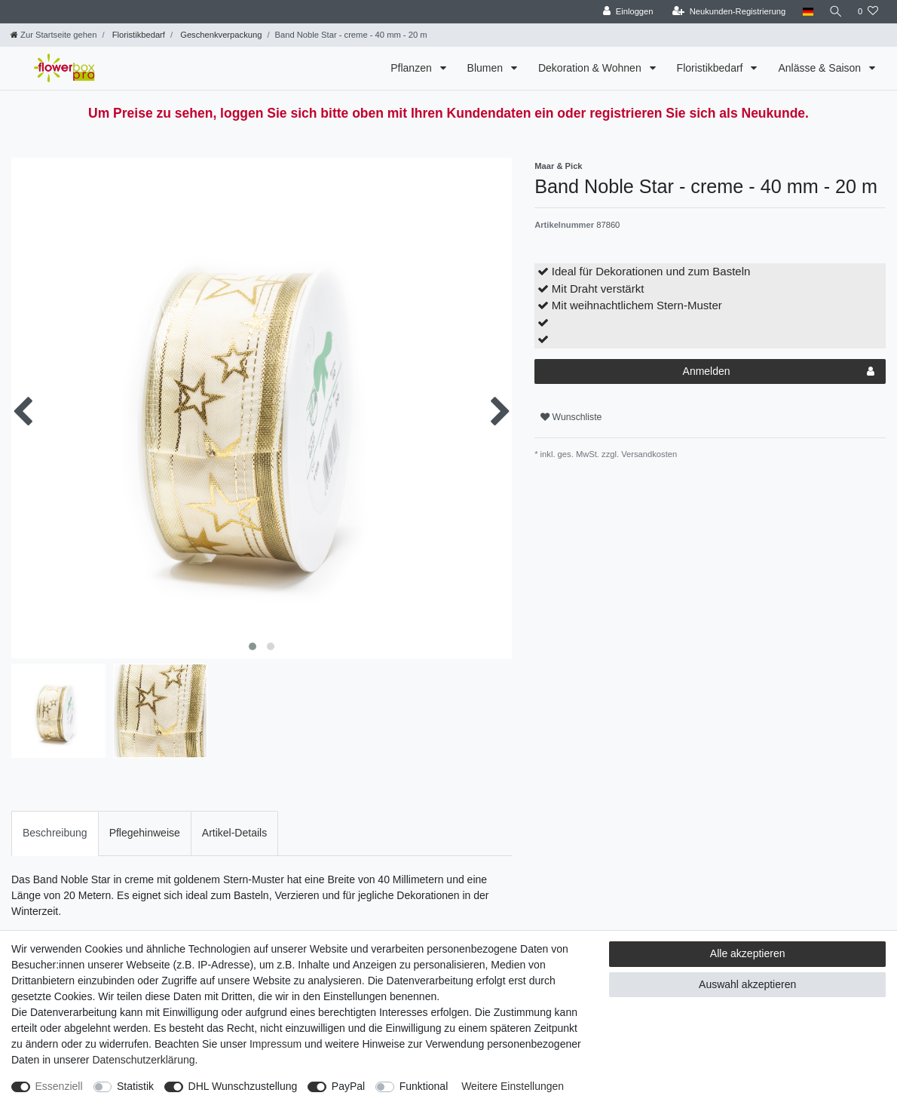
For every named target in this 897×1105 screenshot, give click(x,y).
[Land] (805, 11)
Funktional (424, 1086)
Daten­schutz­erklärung (143, 1060)
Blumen (486, 68)
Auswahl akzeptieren (747, 984)
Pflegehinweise (144, 833)
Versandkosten (648, 454)
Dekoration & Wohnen (591, 68)
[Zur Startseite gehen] (53, 34)
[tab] (55, 833)
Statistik (135, 1086)
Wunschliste (571, 417)
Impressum (276, 1044)
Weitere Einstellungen (512, 1086)
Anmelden (778, 372)
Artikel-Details (234, 833)
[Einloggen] (625, 11)
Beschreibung (55, 833)
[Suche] (834, 11)
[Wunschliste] (868, 11)
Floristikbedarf (137, 34)
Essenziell (59, 1086)
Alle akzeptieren (747, 953)
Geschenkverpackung (220, 34)
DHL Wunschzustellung (243, 1086)
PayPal (348, 1086)
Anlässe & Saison (821, 68)
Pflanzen (412, 68)
